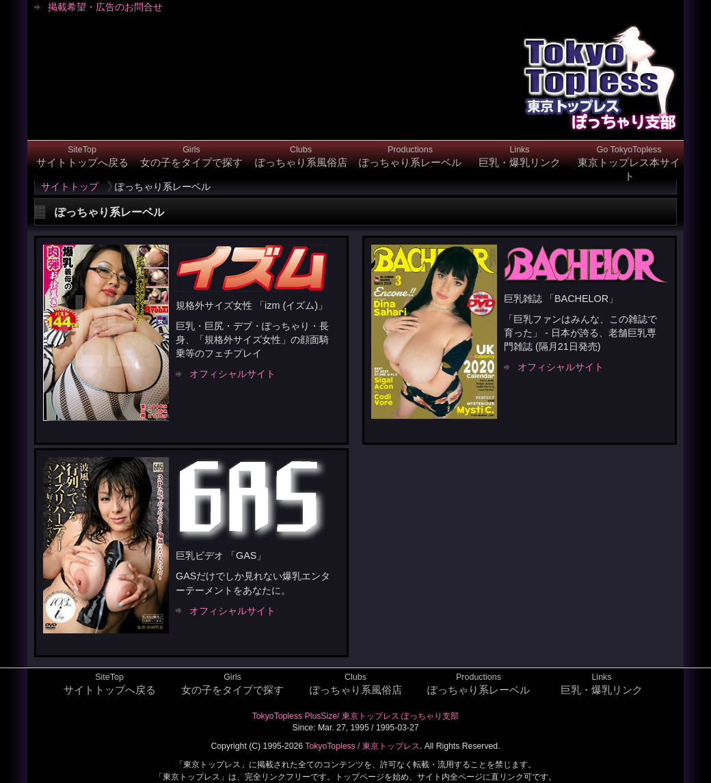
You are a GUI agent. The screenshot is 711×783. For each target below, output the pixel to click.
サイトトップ (69, 186)
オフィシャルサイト (232, 373)
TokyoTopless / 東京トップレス (362, 746)
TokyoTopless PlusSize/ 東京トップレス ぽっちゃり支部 (355, 716)
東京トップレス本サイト (629, 163)
